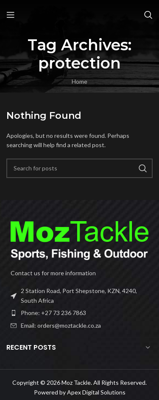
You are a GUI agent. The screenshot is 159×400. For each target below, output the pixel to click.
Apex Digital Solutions (96, 392)
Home (79, 81)
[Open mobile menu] (10, 14)
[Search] (148, 14)
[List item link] (79, 313)
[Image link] (79, 240)
